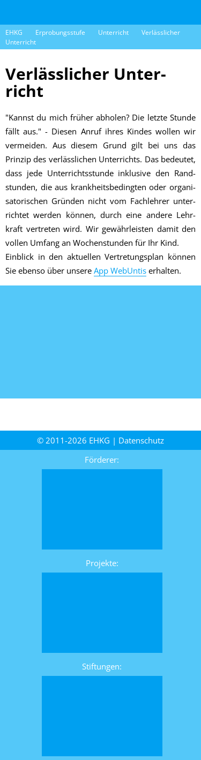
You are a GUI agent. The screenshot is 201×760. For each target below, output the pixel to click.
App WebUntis (120, 270)
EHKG (14, 32)
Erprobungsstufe (60, 32)
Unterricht (113, 32)
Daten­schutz (141, 440)
